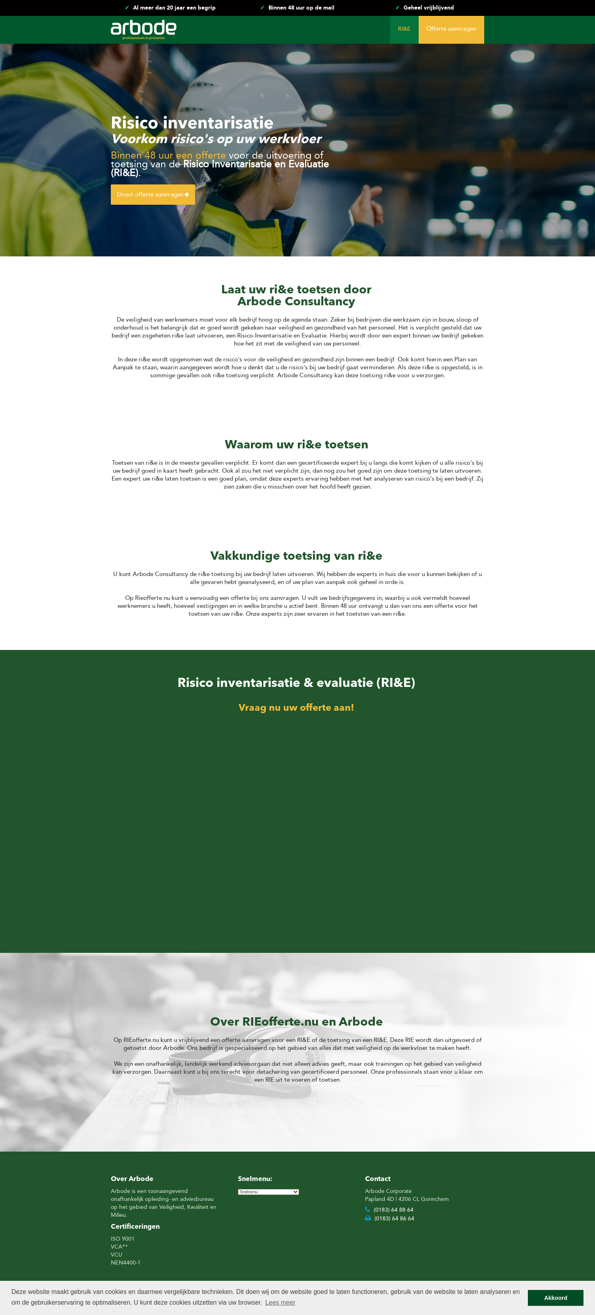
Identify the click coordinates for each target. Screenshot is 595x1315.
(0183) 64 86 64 (389, 1218)
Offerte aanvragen (451, 29)
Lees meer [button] (280, 1302)
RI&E (404, 28)
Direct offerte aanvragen (153, 194)
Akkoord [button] (555, 1298)
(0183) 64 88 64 (389, 1209)
